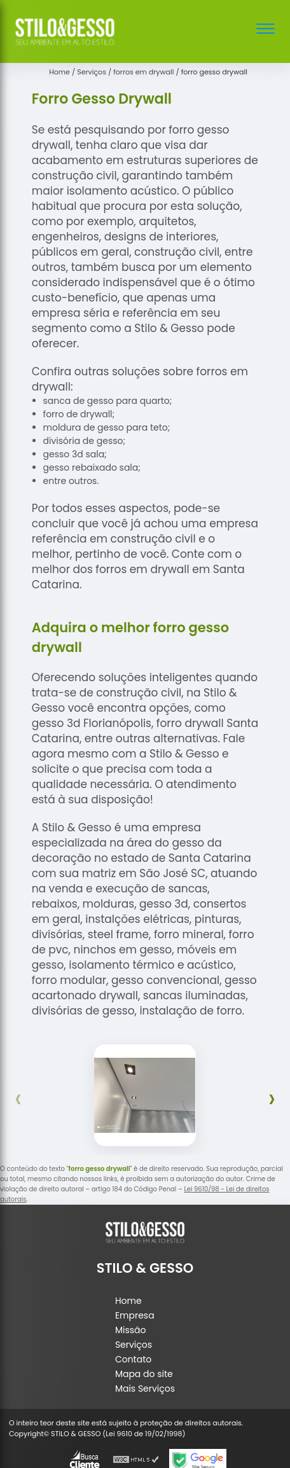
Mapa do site (144, 1374)
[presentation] (18, 1098)
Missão (130, 1330)
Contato (133, 1359)
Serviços (133, 1344)
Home (128, 1300)
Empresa (135, 1315)
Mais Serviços (145, 1388)
